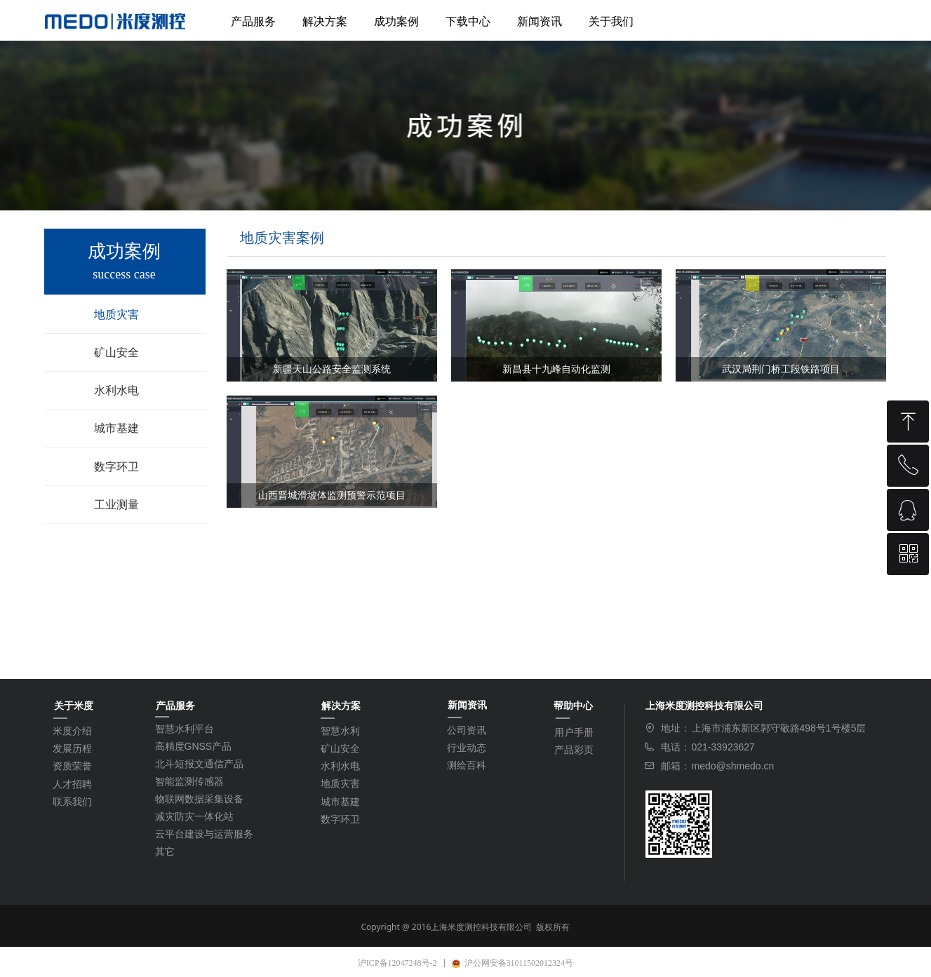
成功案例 (396, 21)
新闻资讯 (539, 21)
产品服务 (253, 21)
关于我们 (611, 21)
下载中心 (468, 21)
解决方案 (324, 21)
